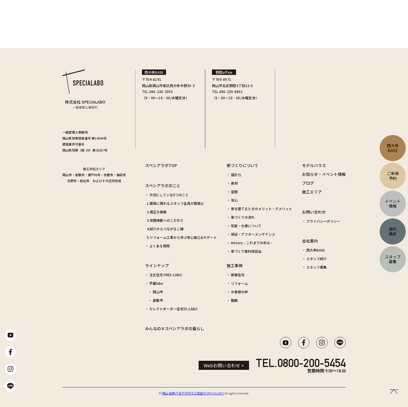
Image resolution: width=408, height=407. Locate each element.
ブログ (308, 183)
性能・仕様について (246, 225)
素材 (234, 183)
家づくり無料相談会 (246, 251)
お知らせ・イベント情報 (324, 174)
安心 (234, 200)
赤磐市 (108, 174)
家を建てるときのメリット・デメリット (261, 208)
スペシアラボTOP (161, 165)
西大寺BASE (315, 250)
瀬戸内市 (94, 174)
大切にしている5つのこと (169, 194)
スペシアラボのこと (162, 185)
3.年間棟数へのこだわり (165, 220)
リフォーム (239, 283)
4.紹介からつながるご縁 (165, 228)
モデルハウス (314, 165)
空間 (234, 191)
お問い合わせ (314, 212)
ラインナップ (157, 265)
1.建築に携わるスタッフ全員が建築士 (175, 203)
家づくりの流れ (243, 217)
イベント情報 (393, 203)
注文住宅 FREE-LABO (165, 274)
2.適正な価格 (157, 211)
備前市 (121, 174)
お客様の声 (239, 291)
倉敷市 (80, 174)
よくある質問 (159, 245)
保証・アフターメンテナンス (253, 234)
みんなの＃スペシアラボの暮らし (174, 328)
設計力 (236, 174)
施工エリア (312, 192)
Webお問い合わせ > (224, 365)
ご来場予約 (393, 175)
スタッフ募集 (316, 267)
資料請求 (393, 231)
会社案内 (310, 241)
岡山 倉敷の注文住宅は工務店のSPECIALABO (193, 393)
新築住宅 (238, 274)
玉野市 (72, 180)
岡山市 (67, 174)
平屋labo (156, 283)
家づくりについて (242, 165)
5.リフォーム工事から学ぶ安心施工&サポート (182, 237)
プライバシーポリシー (323, 221)
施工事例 (235, 265)
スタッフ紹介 (316, 258)
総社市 (85, 180)
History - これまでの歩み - (251, 242)
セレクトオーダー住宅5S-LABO (173, 308)
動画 (234, 300)
